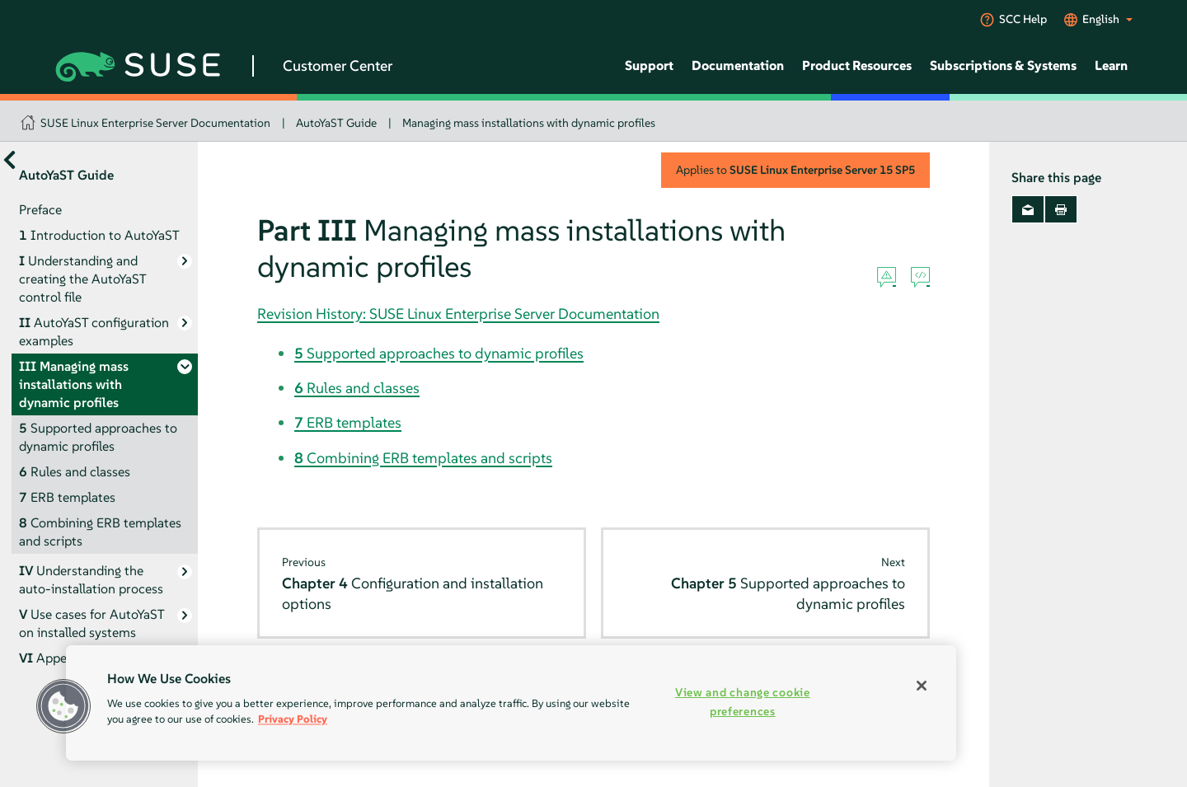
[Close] (921, 686)
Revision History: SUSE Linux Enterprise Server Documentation (458, 313)
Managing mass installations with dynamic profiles (528, 122)
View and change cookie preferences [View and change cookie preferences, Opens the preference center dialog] (742, 702)
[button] (63, 706)
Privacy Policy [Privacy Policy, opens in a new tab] (292, 719)
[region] (511, 703)
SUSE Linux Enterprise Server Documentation (155, 122)
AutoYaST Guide (336, 122)
